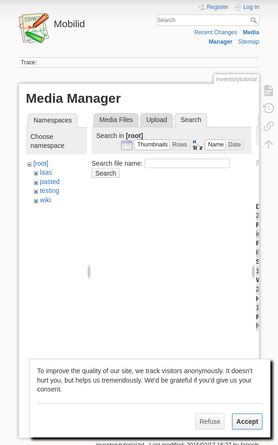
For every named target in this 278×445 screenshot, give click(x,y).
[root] (40, 163)
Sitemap (248, 41)
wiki (45, 200)
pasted (50, 181)
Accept (247, 421)
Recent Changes (215, 32)
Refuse (210, 421)
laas (46, 172)
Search (254, 20)
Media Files (116, 119)
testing (49, 190)
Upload (157, 119)
